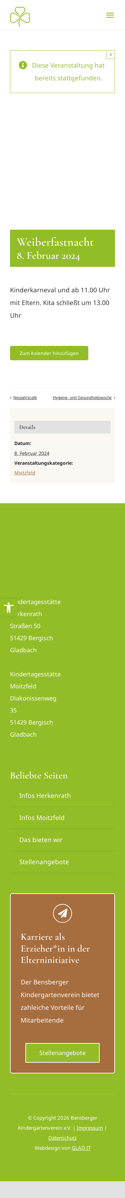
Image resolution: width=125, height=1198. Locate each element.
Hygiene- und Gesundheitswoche (82, 397)
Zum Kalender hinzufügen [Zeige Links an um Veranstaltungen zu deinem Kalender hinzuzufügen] (49, 353)
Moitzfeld (24, 472)
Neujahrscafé (25, 397)
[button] (8, 607)
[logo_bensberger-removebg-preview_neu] (35, 536)
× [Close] (110, 54)
